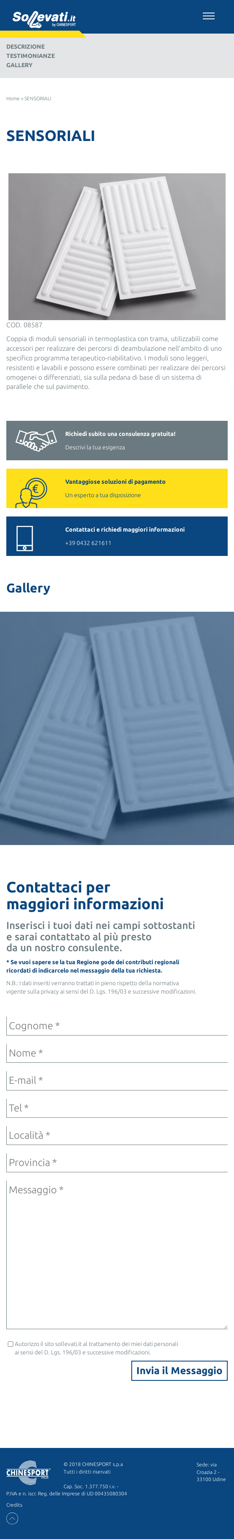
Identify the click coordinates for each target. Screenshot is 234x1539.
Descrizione (25, 46)
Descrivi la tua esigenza (142, 440)
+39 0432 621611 (142, 535)
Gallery (19, 65)
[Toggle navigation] (208, 14)
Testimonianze (30, 55)
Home (13, 98)
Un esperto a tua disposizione (142, 487)
